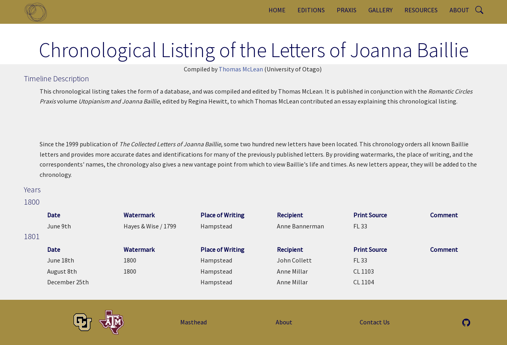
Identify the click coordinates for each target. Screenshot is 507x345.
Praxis (346, 10)
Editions (311, 10)
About (459, 10)
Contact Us (375, 322)
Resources (421, 10)
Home (277, 10)
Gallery (380, 10)
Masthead (193, 322)
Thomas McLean (241, 69)
